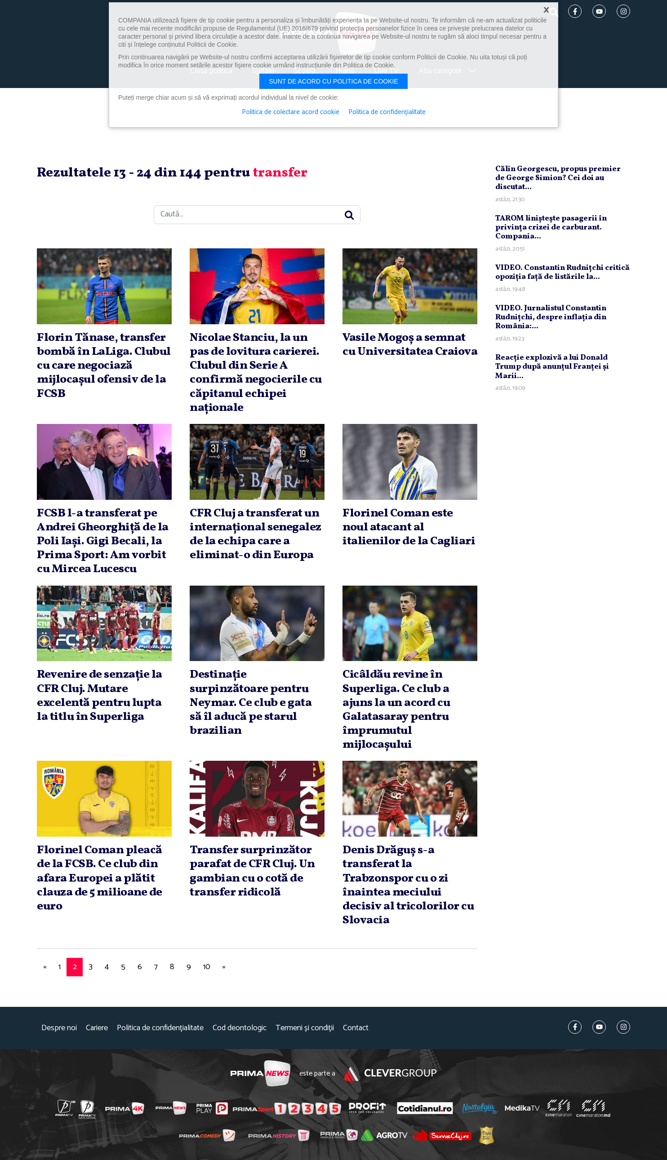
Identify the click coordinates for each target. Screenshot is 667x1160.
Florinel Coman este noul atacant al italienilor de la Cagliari (408, 527)
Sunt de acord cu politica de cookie (333, 81)
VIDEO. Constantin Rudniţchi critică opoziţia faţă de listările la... (562, 272)
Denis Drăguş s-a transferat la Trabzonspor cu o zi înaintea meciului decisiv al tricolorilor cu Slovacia (408, 885)
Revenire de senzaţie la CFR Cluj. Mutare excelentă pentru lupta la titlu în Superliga (99, 695)
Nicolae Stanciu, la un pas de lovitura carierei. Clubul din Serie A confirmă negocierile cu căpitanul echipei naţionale (256, 373)
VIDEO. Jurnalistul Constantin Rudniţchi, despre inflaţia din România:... (550, 317)
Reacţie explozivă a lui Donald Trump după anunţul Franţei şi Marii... (552, 367)
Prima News (260, 1073)
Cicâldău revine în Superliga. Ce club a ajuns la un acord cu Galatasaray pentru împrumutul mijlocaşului (396, 709)
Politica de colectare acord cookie (290, 112)
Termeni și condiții (305, 1028)
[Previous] (44, 967)
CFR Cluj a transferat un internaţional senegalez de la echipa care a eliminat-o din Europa (255, 534)
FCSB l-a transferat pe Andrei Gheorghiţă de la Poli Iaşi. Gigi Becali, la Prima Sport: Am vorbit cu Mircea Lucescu (103, 541)
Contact (356, 1028)
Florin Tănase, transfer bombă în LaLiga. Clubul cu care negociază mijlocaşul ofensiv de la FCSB (104, 366)
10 (206, 967)
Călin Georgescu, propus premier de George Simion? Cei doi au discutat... (558, 178)
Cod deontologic (240, 1028)
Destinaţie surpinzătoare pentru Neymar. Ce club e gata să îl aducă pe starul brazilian (250, 702)
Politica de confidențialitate (160, 1028)
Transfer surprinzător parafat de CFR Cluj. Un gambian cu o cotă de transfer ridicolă (252, 871)
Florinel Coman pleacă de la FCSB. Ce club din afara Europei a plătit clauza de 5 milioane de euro (99, 878)
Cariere (97, 1028)
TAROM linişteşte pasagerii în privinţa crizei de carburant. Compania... (551, 227)
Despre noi (59, 1028)
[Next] (223, 967)
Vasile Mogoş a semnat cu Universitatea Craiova (409, 345)
